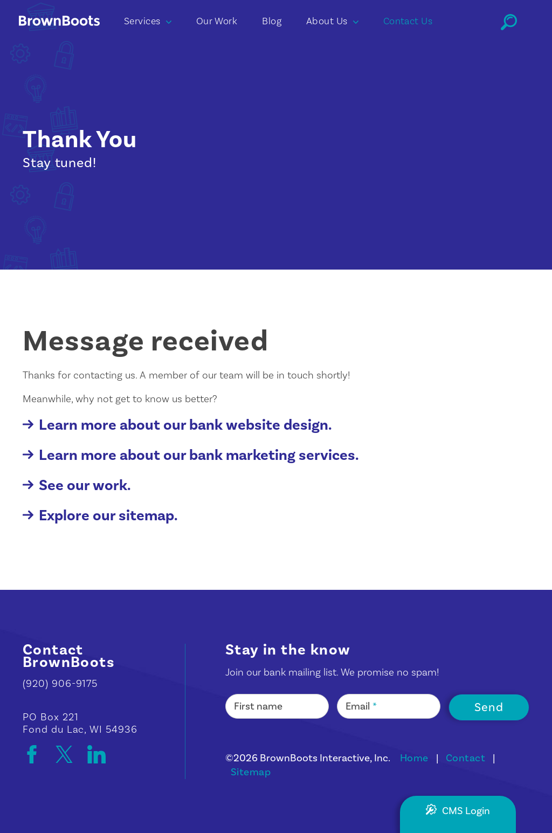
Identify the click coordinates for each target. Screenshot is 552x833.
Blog (271, 21)
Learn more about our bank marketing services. (191, 455)
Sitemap (251, 772)
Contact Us (408, 21)
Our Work (217, 21)
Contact (465, 758)
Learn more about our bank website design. (177, 425)
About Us (332, 21)
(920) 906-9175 (60, 683)
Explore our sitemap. (100, 515)
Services (147, 21)
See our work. (77, 485)
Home (414, 758)
